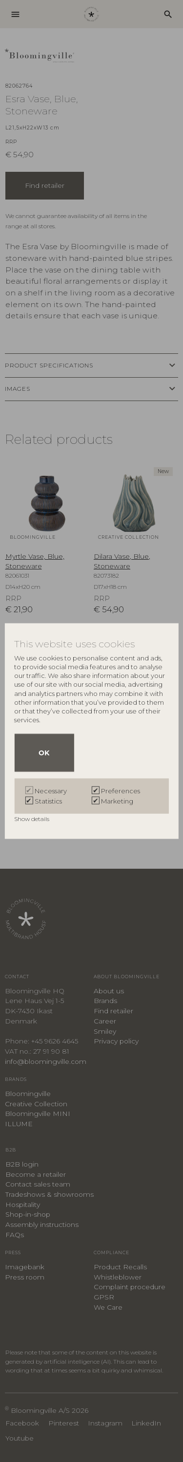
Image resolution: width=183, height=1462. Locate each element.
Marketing (117, 800)
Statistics (48, 800)
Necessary (51, 790)
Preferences (120, 790)
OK (44, 752)
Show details (32, 818)
